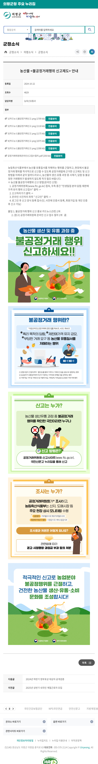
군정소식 (14, 52)
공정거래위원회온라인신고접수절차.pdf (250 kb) (29, 155)
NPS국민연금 (55, 708)
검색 (89, 29)
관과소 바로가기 (13, 721)
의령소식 (28, 52)
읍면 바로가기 (59, 721)
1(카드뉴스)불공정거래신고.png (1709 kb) (26, 118)
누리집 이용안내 (59, 740)
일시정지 (9, 709)
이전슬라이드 (6, 709)
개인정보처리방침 (25, 740)
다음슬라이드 (13, 709)
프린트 (85, 53)
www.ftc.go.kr (36, 186)
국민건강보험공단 (33, 708)
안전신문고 (74, 708)
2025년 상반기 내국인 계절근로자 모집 (44, 687)
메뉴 (92, 15)
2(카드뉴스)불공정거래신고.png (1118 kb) (26, 125)
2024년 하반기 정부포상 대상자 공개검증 (45, 679)
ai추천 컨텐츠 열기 (92, 52)
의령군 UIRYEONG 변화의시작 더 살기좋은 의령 (21, 16)
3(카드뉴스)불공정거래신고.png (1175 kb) (26, 133)
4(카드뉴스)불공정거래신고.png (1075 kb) (26, 140)
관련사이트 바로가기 (15, 731)
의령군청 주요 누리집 (19, 4)
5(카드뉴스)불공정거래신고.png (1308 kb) (26, 148)
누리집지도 (42, 740)
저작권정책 (76, 740)
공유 (78, 53)
